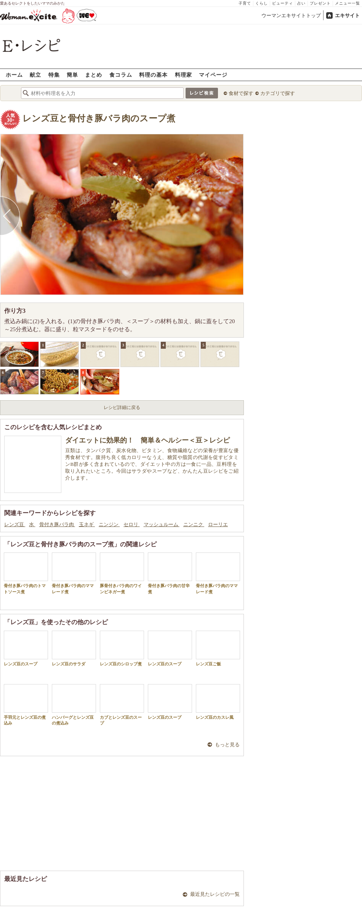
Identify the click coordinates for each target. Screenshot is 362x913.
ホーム (14, 74)
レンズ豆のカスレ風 (218, 702)
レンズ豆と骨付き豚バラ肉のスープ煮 (98, 118)
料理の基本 (153, 74)
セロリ (131, 524)
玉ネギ (87, 524)
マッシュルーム (161, 524)
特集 (54, 74)
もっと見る (227, 744)
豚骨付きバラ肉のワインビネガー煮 (122, 573)
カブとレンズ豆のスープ (122, 704)
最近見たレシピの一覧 (215, 894)
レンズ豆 (14, 524)
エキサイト (347, 15)
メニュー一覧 (347, 3)
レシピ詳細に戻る (122, 407)
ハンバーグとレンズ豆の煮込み (74, 704)
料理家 (183, 74)
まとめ (93, 74)
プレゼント (320, 3)
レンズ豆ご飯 (218, 648)
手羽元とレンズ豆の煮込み (26, 704)
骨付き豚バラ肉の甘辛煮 (170, 573)
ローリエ (218, 524)
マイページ (213, 74)
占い (301, 3)
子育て (245, 3)
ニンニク (193, 524)
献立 (35, 74)
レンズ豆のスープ (26, 648)
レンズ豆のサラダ (74, 648)
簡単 (72, 74)
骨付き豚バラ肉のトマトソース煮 (26, 573)
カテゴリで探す (277, 93)
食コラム (120, 74)
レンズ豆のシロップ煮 (122, 648)
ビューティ (282, 3)
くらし (261, 3)
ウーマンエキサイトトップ (291, 15)
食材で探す (241, 93)
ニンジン (109, 524)
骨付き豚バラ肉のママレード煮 (74, 573)
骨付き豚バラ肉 (57, 524)
